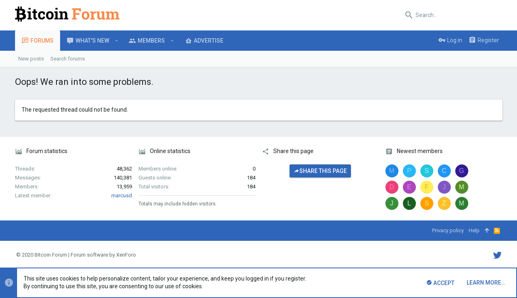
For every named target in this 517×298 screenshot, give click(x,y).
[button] (117, 40)
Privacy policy (448, 230)
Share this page (320, 171)
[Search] (451, 15)
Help (474, 230)
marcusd (121, 195)
